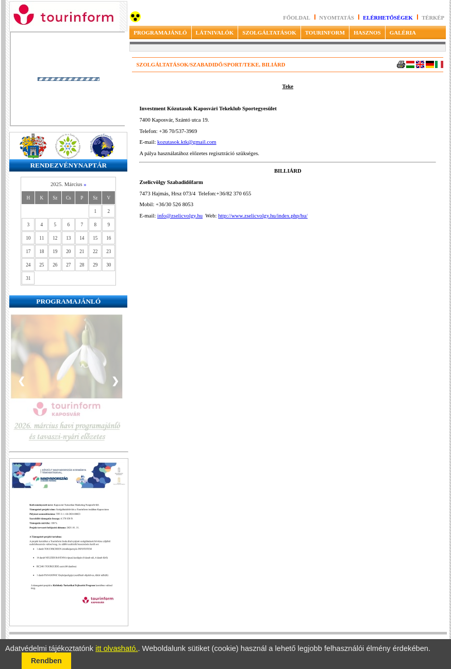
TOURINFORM (325, 32)
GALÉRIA (403, 32)
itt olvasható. (116, 648)
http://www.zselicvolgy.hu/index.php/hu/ (263, 216)
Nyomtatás (337, 18)
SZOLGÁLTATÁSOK (269, 32)
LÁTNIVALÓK (215, 32)
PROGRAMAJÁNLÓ (160, 32)
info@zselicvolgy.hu (180, 216)
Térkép (433, 18)
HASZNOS (367, 32)
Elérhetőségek (388, 18)
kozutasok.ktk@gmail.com (186, 142)
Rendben (46, 661)
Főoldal (296, 18)
